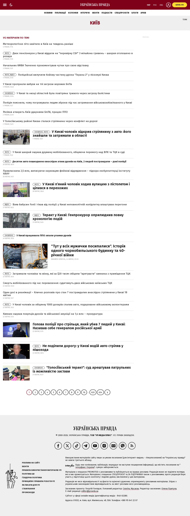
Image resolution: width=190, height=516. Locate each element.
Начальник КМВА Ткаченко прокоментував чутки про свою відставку (46, 65)
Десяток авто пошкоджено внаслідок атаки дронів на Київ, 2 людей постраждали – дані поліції (64, 161)
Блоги (135, 13)
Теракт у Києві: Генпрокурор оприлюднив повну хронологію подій (78, 217)
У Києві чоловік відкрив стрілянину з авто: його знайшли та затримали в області (82, 134)
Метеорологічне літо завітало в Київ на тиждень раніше (38, 44)
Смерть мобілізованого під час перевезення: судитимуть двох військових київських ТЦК (57, 283)
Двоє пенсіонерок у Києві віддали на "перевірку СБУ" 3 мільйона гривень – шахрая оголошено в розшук (68, 55)
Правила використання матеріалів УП (41, 470)
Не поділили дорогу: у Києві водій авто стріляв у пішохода (78, 348)
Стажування (28, 489)
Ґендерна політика (32, 477)
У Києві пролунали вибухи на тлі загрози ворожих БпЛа (37, 84)
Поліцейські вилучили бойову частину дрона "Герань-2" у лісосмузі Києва (56, 74)
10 (84, 392)
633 (93, 392)
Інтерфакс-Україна (84, 467)
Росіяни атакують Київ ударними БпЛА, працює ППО (35, 112)
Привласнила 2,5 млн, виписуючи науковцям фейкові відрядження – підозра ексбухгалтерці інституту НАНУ (66, 172)
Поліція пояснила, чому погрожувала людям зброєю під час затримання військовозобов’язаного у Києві (67, 102)
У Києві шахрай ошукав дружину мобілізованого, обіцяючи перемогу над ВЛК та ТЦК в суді (64, 152)
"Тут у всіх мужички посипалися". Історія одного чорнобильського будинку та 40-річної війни (88, 250)
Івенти (95, 13)
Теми (185, 20)
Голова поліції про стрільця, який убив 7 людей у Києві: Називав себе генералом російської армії (79, 326)
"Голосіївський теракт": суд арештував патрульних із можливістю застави (82, 369)
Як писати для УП (31, 485)
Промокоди (28, 492)
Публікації (60, 13)
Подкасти (107, 13)
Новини (48, 13)
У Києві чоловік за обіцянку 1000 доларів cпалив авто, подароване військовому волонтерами (66, 304)
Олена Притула (169, 488)
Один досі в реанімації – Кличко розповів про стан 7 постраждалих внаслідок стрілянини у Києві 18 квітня (65, 294)
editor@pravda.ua (89, 491)
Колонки (73, 13)
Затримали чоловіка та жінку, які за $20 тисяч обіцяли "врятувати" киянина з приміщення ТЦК (66, 273)
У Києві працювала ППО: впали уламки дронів (37, 235)
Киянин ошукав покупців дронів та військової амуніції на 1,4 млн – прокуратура (53, 313)
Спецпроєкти (122, 13)
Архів (143, 13)
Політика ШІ (28, 474)
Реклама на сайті (31, 463)
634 (100, 392)
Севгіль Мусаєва (131, 488)
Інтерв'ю (85, 13)
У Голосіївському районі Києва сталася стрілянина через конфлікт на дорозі (50, 121)
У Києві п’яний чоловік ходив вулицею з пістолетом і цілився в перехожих (81, 186)
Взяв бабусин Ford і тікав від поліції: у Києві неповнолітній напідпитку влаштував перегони (65, 204)
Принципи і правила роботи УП (38, 481)
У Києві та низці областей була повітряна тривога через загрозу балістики (56, 93)
